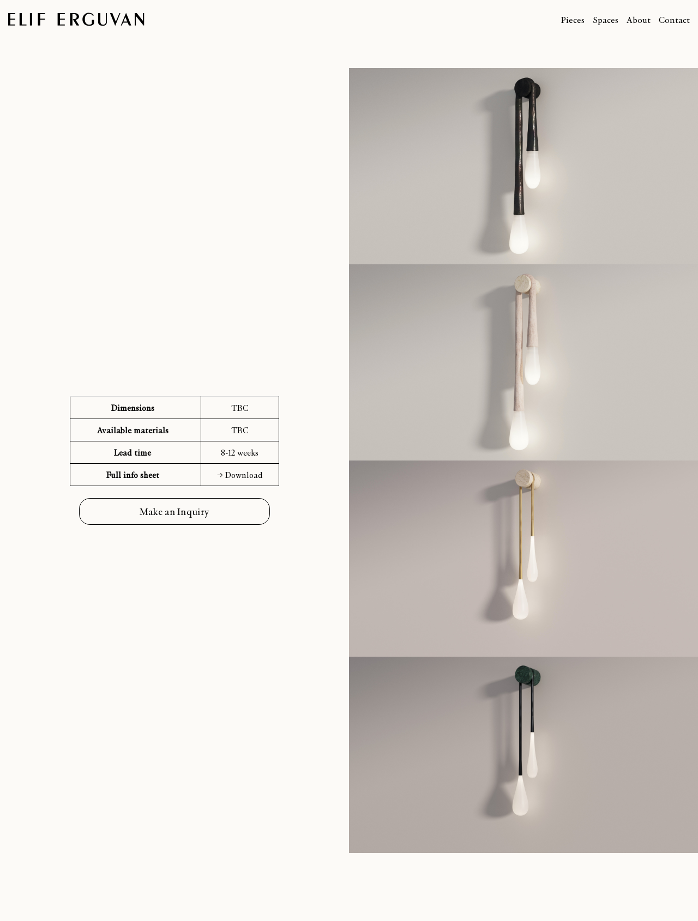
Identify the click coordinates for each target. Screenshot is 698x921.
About (639, 19)
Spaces (605, 19)
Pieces (573, 19)
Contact (674, 19)
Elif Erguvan (76, 19)
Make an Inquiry (175, 511)
